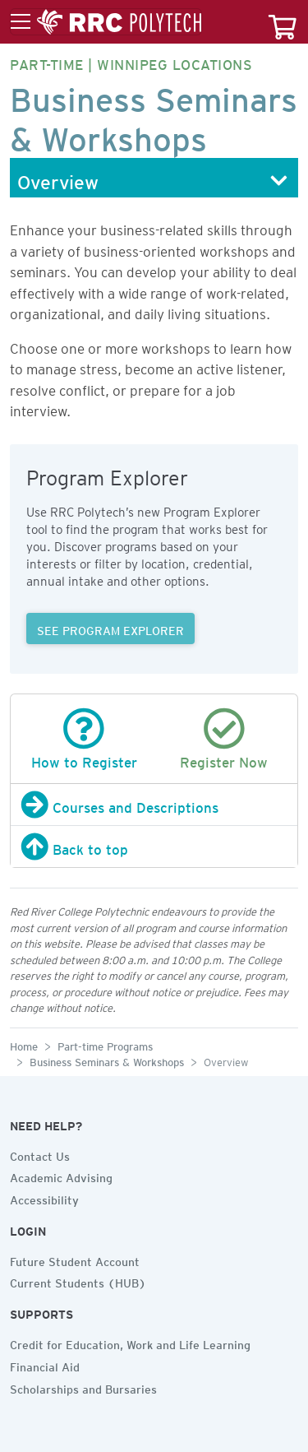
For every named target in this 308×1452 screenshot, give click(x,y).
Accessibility (44, 1198)
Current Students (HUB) (78, 1281)
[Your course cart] (282, 21)
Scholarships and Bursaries (83, 1387)
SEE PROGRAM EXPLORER (110, 628)
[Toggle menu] (106, 22)
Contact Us (40, 1154)
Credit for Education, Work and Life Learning (130, 1342)
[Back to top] (154, 846)
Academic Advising (61, 1175)
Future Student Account (75, 1259)
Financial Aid (45, 1365)
